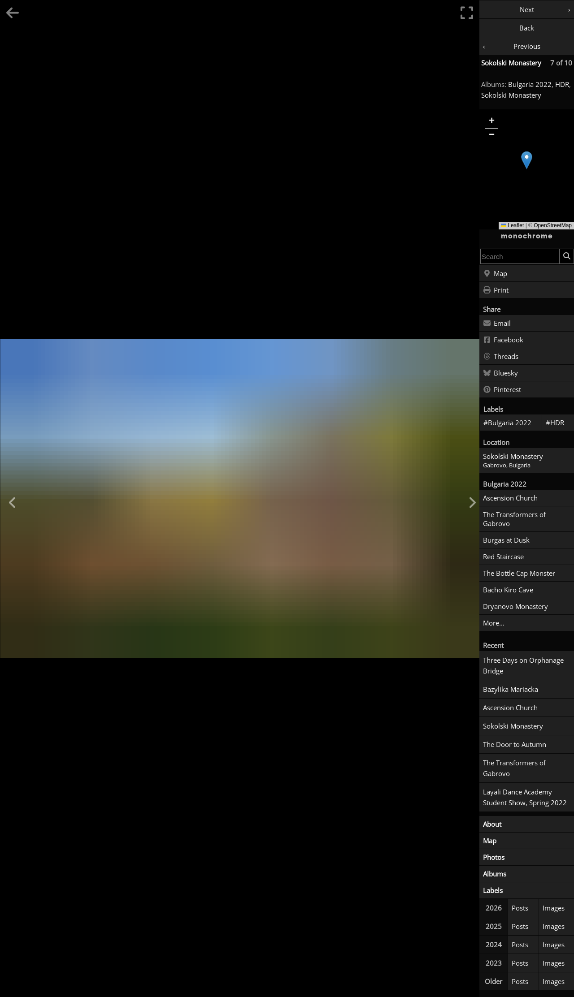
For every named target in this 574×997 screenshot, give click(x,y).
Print (496, 290)
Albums (494, 873)
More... (493, 622)
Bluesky (500, 373)
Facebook (503, 340)
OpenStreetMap (553, 225)
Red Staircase (503, 556)
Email (497, 323)
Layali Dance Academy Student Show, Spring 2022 (525, 797)
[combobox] (520, 256)
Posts (520, 907)
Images (554, 907)
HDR (562, 84)
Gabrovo (494, 465)
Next (527, 9)
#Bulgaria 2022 (507, 422)
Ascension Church (510, 497)
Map (495, 274)
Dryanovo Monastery (515, 606)
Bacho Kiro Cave (508, 589)
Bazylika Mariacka (510, 689)
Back (526, 27)
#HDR (555, 422)
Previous (526, 46)
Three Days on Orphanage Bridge (523, 665)
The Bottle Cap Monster (519, 573)
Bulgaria (520, 465)
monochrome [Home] (527, 236)
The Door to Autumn (514, 744)
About (492, 824)
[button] (526, 160)
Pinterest (502, 390)
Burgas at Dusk (506, 539)
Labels (493, 890)
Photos (493, 857)
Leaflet (512, 225)
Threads (500, 357)
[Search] (566, 256)
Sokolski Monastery (511, 62)
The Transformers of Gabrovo (514, 519)
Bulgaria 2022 (530, 84)
